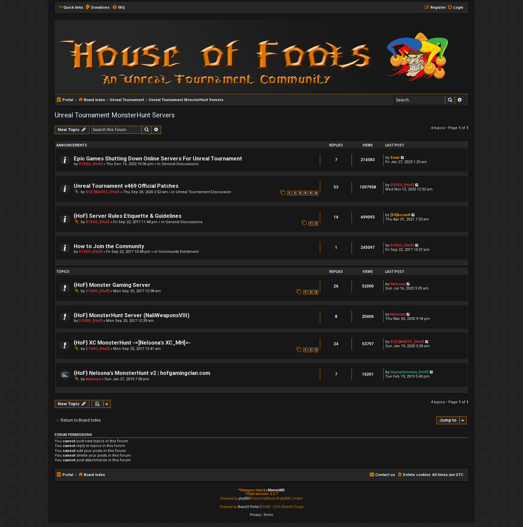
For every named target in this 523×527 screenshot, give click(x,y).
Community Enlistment (178, 251)
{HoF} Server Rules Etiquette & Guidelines (127, 216)
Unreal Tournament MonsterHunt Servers (115, 115)
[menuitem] (97, 8)
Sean (395, 157)
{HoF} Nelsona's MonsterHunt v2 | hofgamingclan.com (142, 373)
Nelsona (397, 284)
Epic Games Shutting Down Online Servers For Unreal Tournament (158, 158)
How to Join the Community (109, 246)
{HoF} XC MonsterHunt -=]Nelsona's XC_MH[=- (132, 343)
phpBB (243, 498)
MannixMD (276, 490)
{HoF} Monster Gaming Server (112, 285)
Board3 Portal (248, 507)
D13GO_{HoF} (90, 164)
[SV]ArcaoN (400, 215)
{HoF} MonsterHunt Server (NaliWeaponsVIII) (131, 315)
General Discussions (179, 164)
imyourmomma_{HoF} (409, 372)
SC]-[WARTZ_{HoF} (102, 192)
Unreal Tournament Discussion (203, 192)
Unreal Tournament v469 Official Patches (126, 186)
